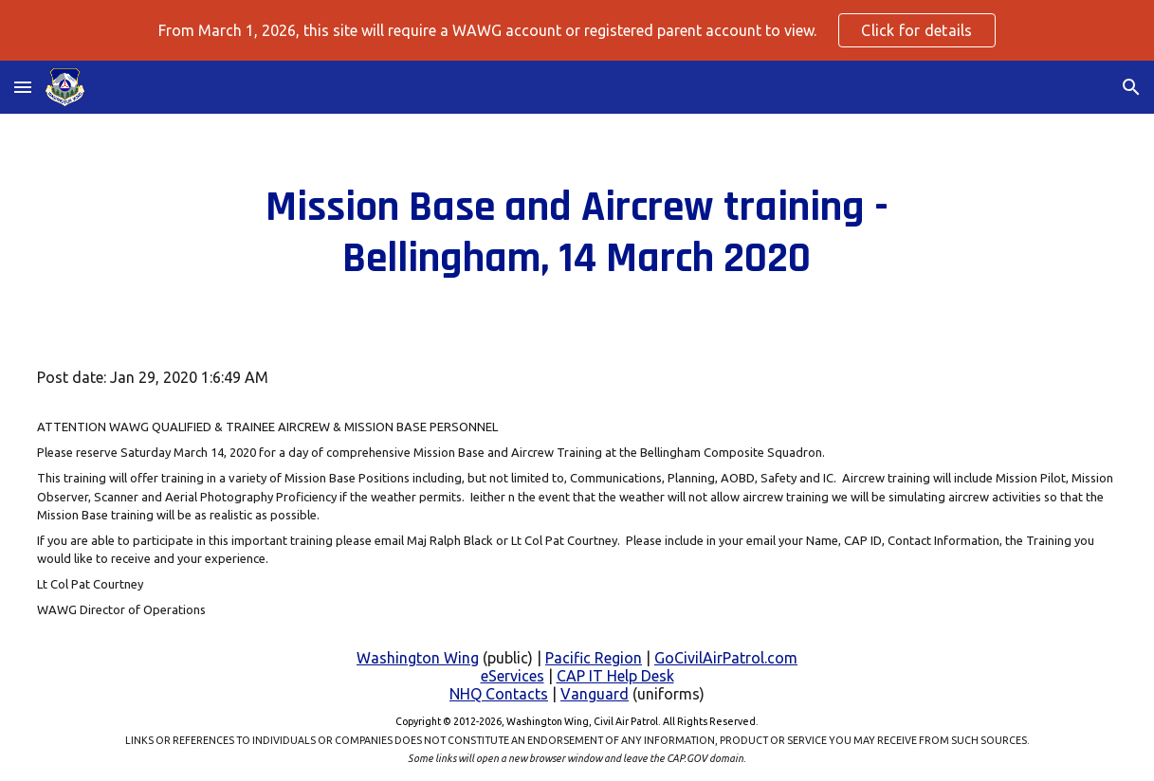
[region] (577, 30)
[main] (577, 233)
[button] (23, 87)
